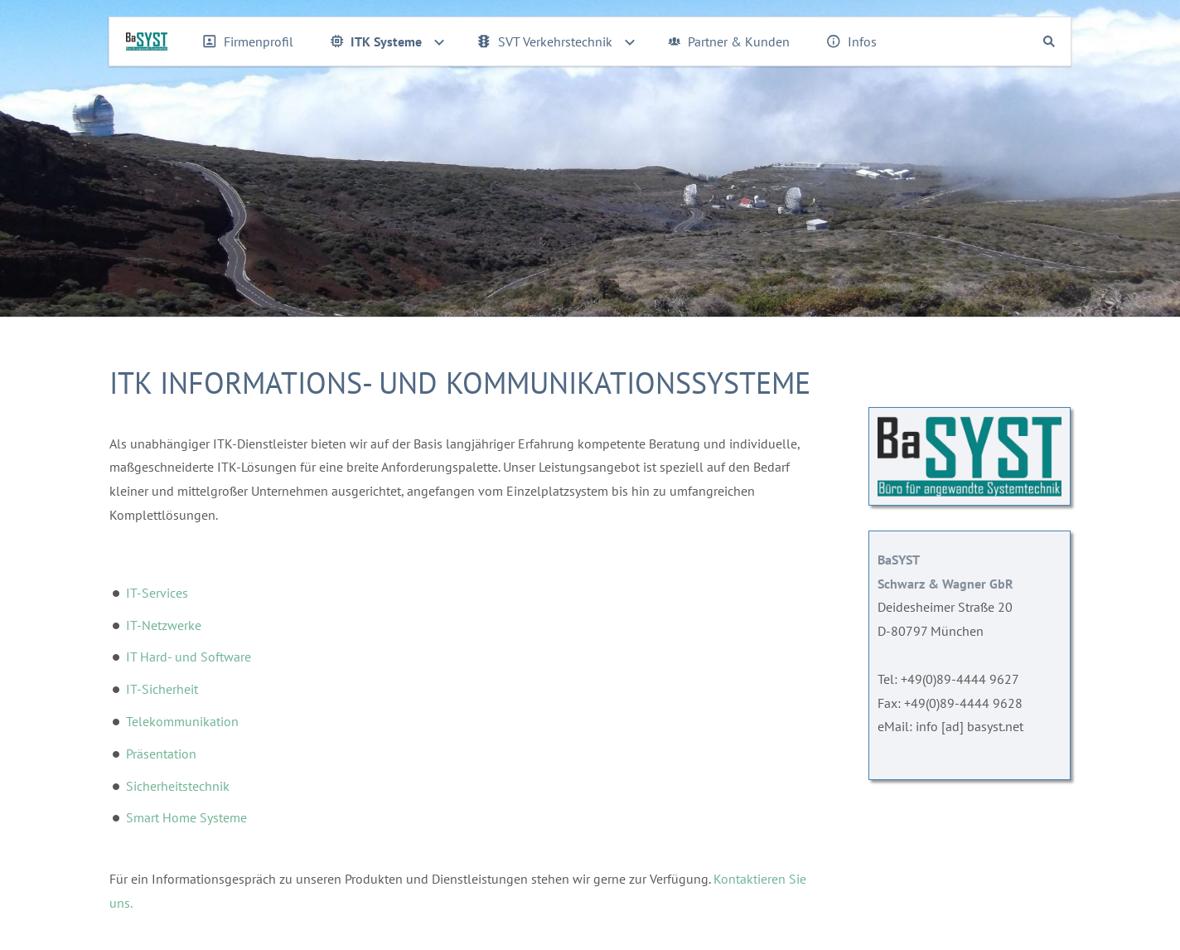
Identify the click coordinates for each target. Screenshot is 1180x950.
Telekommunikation (182, 721)
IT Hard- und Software (188, 656)
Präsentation (161, 753)
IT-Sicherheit (162, 689)
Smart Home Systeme (186, 817)
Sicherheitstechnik (178, 786)
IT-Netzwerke (163, 625)
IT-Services (157, 592)
